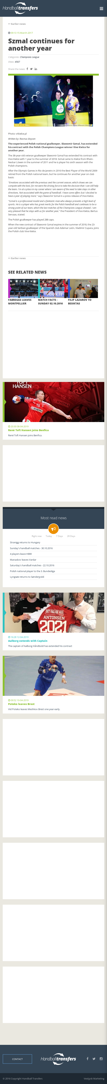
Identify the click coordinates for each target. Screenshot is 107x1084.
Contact (17, 1059)
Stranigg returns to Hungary (25, 542)
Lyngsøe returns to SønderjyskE (27, 576)
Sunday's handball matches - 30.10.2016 (31, 548)
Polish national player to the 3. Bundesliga (32, 571)
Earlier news (17, 23)
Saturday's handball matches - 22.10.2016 (32, 565)
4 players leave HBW (21, 553)
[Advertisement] (53, 339)
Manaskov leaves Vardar (23, 559)
